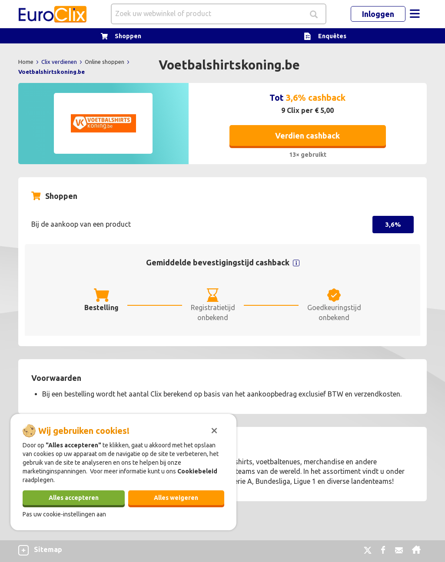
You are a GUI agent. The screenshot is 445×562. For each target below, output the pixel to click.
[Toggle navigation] (414, 14)
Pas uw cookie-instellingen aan (64, 514)
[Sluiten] (214, 429)
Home (26, 62)
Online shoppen (105, 62)
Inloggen (378, 14)
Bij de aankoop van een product (81, 224)
